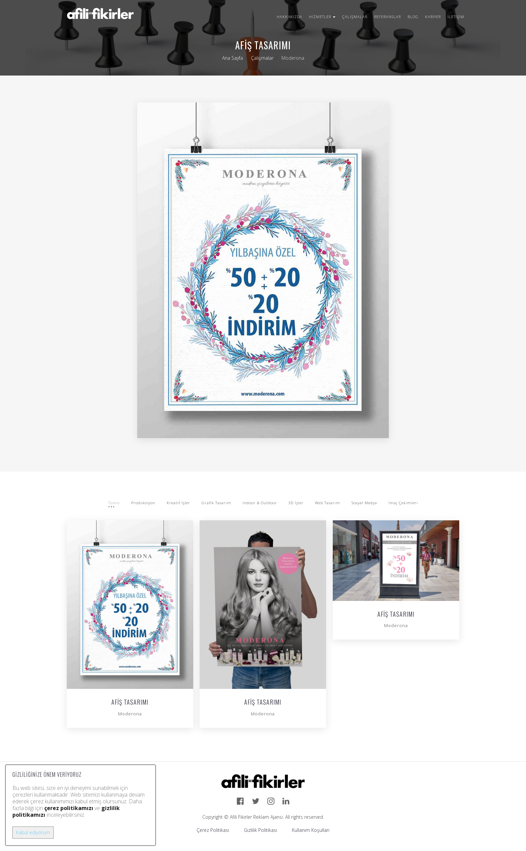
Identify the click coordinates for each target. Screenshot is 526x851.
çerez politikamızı (68, 808)
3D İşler (296, 502)
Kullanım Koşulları (310, 830)
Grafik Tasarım (216, 502)
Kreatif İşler (178, 502)
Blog (413, 16)
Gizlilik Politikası (260, 830)
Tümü (114, 502)
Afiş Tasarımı (129, 702)
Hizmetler (322, 16)
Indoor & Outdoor (260, 502)
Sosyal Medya (364, 502)
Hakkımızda (289, 16)
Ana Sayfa (232, 58)
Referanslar (387, 16)
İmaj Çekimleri (403, 502)
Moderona (130, 714)
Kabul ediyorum (33, 832)
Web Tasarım (327, 502)
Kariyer (433, 16)
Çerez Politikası (213, 830)
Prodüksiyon (143, 502)
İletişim (456, 16)
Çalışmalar (354, 16)
